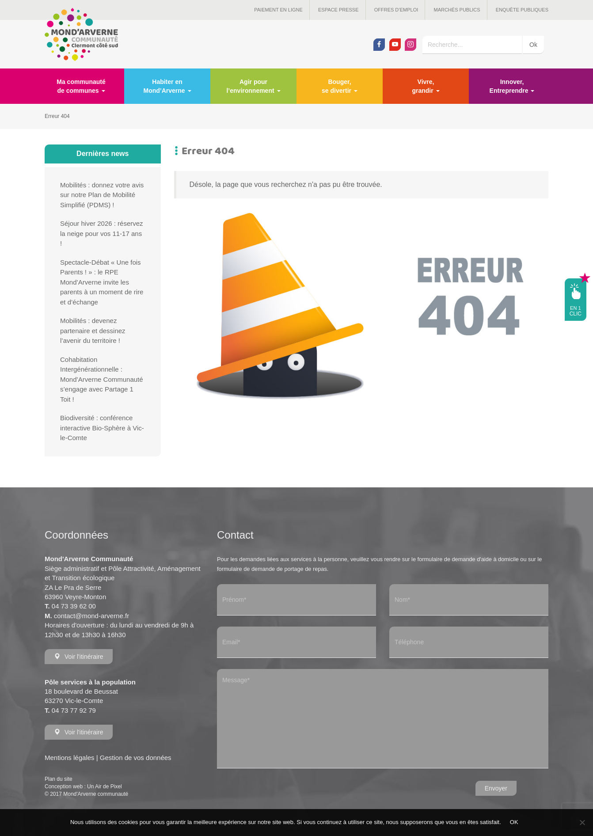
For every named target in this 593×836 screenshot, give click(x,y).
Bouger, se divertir (339, 86)
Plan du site (58, 779)
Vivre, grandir (425, 86)
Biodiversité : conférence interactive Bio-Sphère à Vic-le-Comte (102, 427)
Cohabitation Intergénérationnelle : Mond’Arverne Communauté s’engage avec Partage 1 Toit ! (101, 379)
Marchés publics (456, 9)
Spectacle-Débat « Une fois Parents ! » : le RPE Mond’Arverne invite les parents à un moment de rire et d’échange (101, 282)
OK (514, 822)
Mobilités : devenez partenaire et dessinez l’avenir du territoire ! (92, 330)
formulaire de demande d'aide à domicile (468, 559)
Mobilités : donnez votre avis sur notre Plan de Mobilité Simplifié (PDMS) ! (102, 195)
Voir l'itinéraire (78, 656)
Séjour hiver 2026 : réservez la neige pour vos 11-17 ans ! (101, 233)
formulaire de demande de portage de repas (272, 569)
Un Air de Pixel (104, 786)
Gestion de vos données (135, 757)
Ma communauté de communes (81, 86)
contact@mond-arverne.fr (91, 615)
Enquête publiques (522, 9)
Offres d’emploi (396, 9)
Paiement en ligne (278, 9)
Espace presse (338, 9)
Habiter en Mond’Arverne (167, 86)
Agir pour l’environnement (253, 86)
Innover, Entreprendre (512, 86)
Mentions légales (70, 757)
